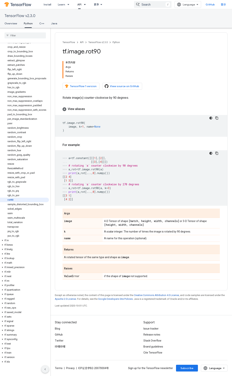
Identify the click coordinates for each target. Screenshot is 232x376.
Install (47, 4)
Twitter (59, 340)
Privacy (70, 368)
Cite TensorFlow (152, 352)
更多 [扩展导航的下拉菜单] (96, 4)
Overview (10, 23)
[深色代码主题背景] (211, 118)
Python (116, 42)
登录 (223, 4)
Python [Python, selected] (28, 23)
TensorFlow (69, 42)
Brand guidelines (153, 346)
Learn (61, 4)
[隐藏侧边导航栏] (45, 369)
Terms (59, 368)
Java (54, 23)
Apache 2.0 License (65, 299)
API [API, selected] (79, 4)
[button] (24, 240)
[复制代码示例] (217, 118)
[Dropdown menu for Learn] (69, 4)
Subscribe (187, 368)
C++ (41, 23)
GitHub (210, 4)
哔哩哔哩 (60, 346)
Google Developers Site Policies (115, 299)
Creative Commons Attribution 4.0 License (156, 295)
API (82, 42)
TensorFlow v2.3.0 (19, 15)
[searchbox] (25, 35)
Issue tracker (151, 328)
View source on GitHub (122, 86)
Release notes (151, 334)
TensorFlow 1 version (80, 86)
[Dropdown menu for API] (85, 4)
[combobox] (153, 4)
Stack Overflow (152, 340)
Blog (57, 328)
